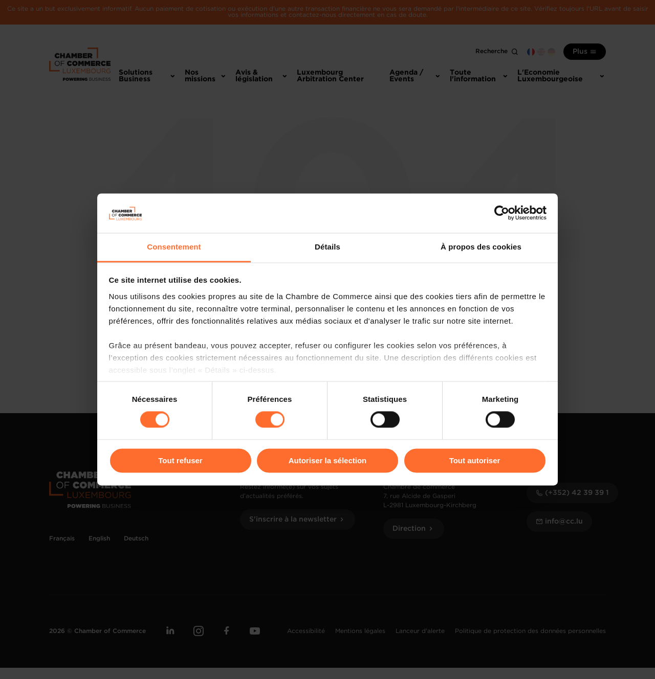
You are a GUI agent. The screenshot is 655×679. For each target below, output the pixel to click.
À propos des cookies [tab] (481, 246)
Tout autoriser (474, 460)
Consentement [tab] (174, 246)
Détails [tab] (327, 246)
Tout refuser (180, 460)
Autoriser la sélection (328, 460)
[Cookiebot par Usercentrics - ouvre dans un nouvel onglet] (502, 213)
